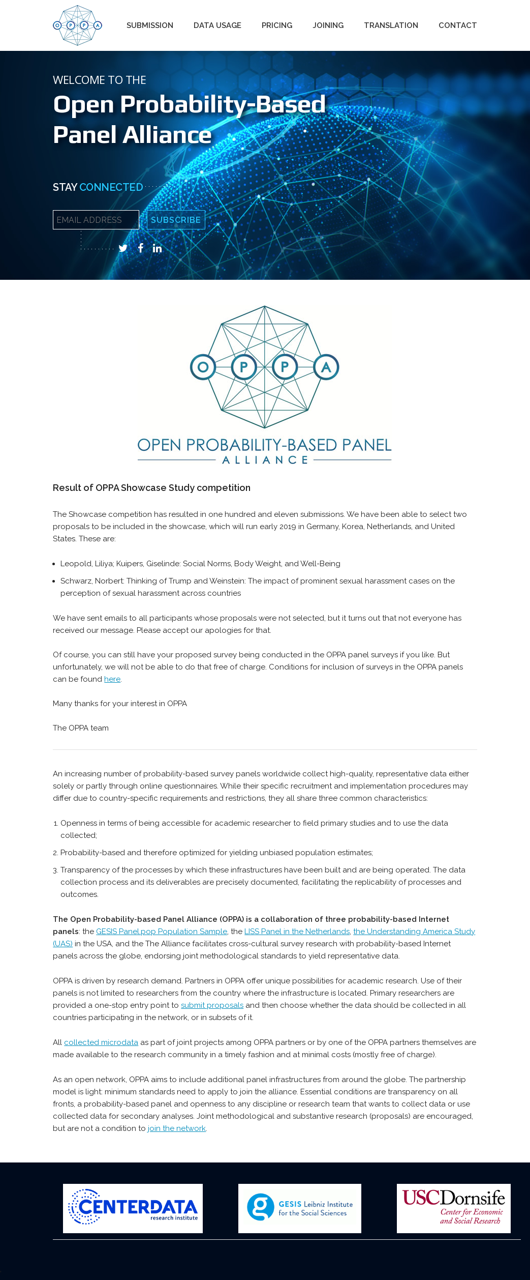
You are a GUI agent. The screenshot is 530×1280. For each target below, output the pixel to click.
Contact (458, 25)
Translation (391, 25)
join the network (177, 1128)
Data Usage (217, 25)
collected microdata (101, 1042)
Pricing (277, 25)
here (112, 679)
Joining (328, 25)
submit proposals (212, 1005)
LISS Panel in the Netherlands (297, 931)
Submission (150, 25)
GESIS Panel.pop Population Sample (161, 931)
